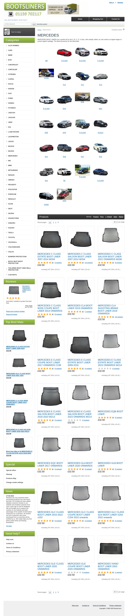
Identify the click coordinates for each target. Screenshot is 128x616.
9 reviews (118, 263)
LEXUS (11, 141)
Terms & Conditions (13, 547)
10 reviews (88, 263)
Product (96, 216)
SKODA (11, 213)
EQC (100, 109)
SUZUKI (11, 228)
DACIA (10, 84)
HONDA (11, 103)
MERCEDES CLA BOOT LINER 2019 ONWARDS (80, 307)
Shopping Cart (98, 19)
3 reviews (58, 263)
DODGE (11, 89)
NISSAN (11, 175)
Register (120, 2)
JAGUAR (11, 117)
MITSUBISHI (13, 170)
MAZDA (11, 151)
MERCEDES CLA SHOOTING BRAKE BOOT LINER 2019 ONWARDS (108, 309)
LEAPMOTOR (13, 137)
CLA (64, 85)
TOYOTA (11, 237)
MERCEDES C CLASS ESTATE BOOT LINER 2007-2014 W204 (49, 257)
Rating (121, 216)
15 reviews (118, 317)
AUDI (10, 50)
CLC (82, 85)
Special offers (11, 470)
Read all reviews (11, 314)
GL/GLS (100, 133)
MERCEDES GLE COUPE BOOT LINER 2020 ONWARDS (79, 566)
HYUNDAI (12, 108)
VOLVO (11, 252)
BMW (10, 55)
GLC (82, 157)
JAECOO (11, 113)
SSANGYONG (13, 218)
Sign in (111, 2)
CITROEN (12, 74)
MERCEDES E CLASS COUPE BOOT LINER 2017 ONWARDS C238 (49, 362)
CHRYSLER (12, 69)
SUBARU (11, 223)
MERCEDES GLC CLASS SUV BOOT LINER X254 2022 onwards (111, 515)
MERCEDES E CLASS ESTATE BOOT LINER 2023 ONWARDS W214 (110, 362)
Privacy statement (12, 552)
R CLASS (82, 177)
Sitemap (9, 474)
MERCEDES (13, 156)
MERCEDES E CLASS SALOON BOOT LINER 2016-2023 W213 (49, 414)
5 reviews (58, 368)
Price (102, 216)
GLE (100, 157)
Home (39, 30)
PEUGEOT (12, 185)
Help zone (9, 539)
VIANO (46, 205)
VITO (64, 201)
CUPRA (11, 79)
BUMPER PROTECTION (17, 257)
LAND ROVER (13, 132)
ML (64, 181)
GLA (46, 157)
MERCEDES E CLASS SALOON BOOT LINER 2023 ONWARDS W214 (80, 414)
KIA (9, 127)
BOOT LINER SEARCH (42, 24)
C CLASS (100, 61)
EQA (64, 109)
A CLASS (64, 61)
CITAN (46, 78)
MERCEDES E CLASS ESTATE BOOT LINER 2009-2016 (79, 362)
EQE (46, 133)
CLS (100, 85)
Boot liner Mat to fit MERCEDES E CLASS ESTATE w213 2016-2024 (19, 452)
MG (9, 161)
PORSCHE (12, 194)
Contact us (10, 543)
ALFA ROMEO (13, 45)
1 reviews (118, 572)
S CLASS (100, 181)
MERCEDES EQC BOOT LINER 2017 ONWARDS (50, 464)
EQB (82, 102)
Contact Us (116, 19)
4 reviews (88, 368)
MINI (10, 165)
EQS (64, 133)
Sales (115, 216)
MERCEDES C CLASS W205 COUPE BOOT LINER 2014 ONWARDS (50, 308)
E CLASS (46, 109)
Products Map (11, 478)
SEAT (10, 209)
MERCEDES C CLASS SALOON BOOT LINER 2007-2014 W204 (79, 257)
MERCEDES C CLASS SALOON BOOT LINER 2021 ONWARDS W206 (110, 257)
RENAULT (12, 199)
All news (9, 526)
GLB (64, 157)
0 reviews (116, 368)
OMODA (11, 180)
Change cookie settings (14, 482)
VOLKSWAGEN (14, 247)
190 (46, 61)
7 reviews (88, 312)
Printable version (117, 29)
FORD (10, 98)
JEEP (10, 122)
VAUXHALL (12, 242)
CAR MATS (12, 275)
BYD (10, 60)
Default (109, 216)
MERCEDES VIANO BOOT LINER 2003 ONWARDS (108, 566)
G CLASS (82, 133)
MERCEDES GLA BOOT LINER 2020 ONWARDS (80, 464)
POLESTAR (12, 189)
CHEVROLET (13, 65)
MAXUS (11, 146)
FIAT (10, 93)
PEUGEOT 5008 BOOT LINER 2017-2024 (26, 288)
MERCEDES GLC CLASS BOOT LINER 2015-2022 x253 (51, 515)
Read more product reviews (15, 311)
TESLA (11, 233)
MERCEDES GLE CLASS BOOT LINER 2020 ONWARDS (51, 566)
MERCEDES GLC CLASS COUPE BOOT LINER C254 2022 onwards (81, 515)
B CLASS (82, 61)
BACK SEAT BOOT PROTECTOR (15, 262)
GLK (46, 181)
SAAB (10, 204)
